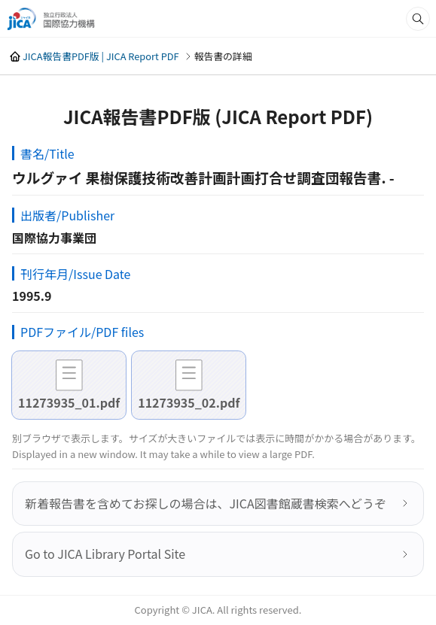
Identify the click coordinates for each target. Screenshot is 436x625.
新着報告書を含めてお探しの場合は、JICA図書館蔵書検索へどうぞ (205, 503)
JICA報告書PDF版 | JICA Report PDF (101, 56)
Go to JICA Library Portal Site (105, 554)
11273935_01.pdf (69, 402)
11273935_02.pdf (188, 402)
